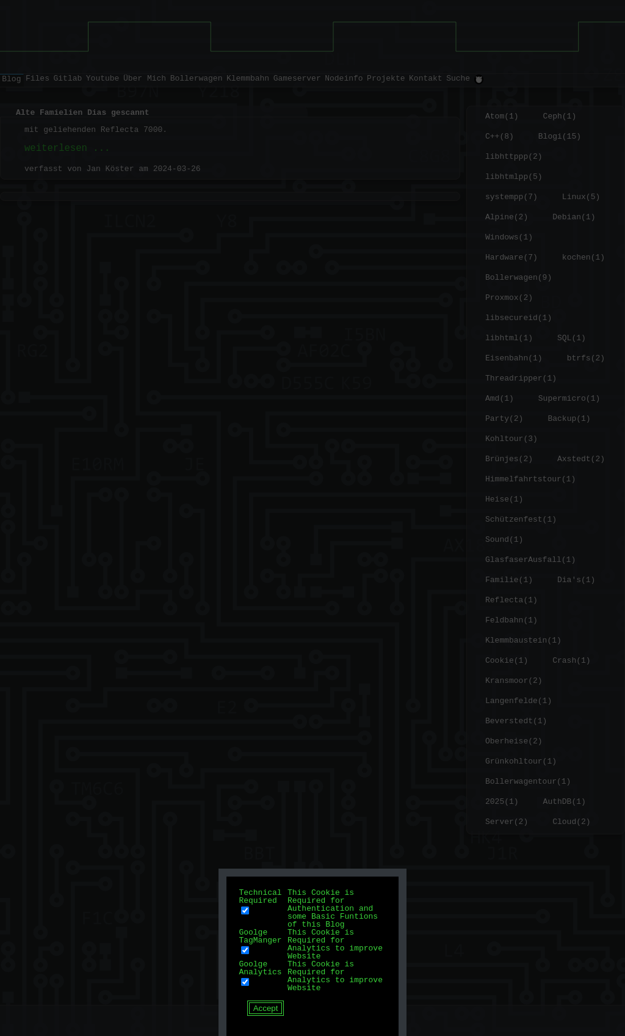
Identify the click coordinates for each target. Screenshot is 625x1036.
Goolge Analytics (260, 967)
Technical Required (260, 896)
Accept (265, 1008)
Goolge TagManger (260, 936)
